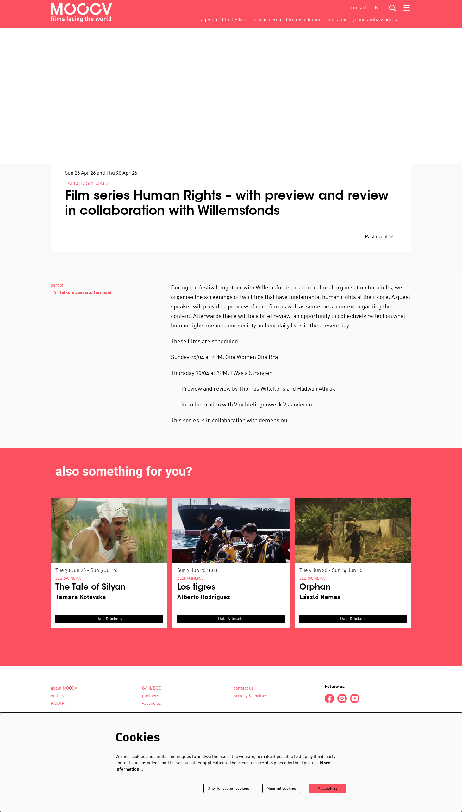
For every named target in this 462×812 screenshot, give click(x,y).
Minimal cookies (278, 788)
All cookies (326, 788)
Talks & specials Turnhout (81, 328)
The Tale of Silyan (90, 622)
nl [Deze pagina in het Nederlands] (378, 7)
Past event (379, 271)
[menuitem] (209, 19)
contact (359, 7)
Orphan (315, 622)
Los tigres (196, 622)
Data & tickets (109, 654)
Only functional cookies (222, 788)
